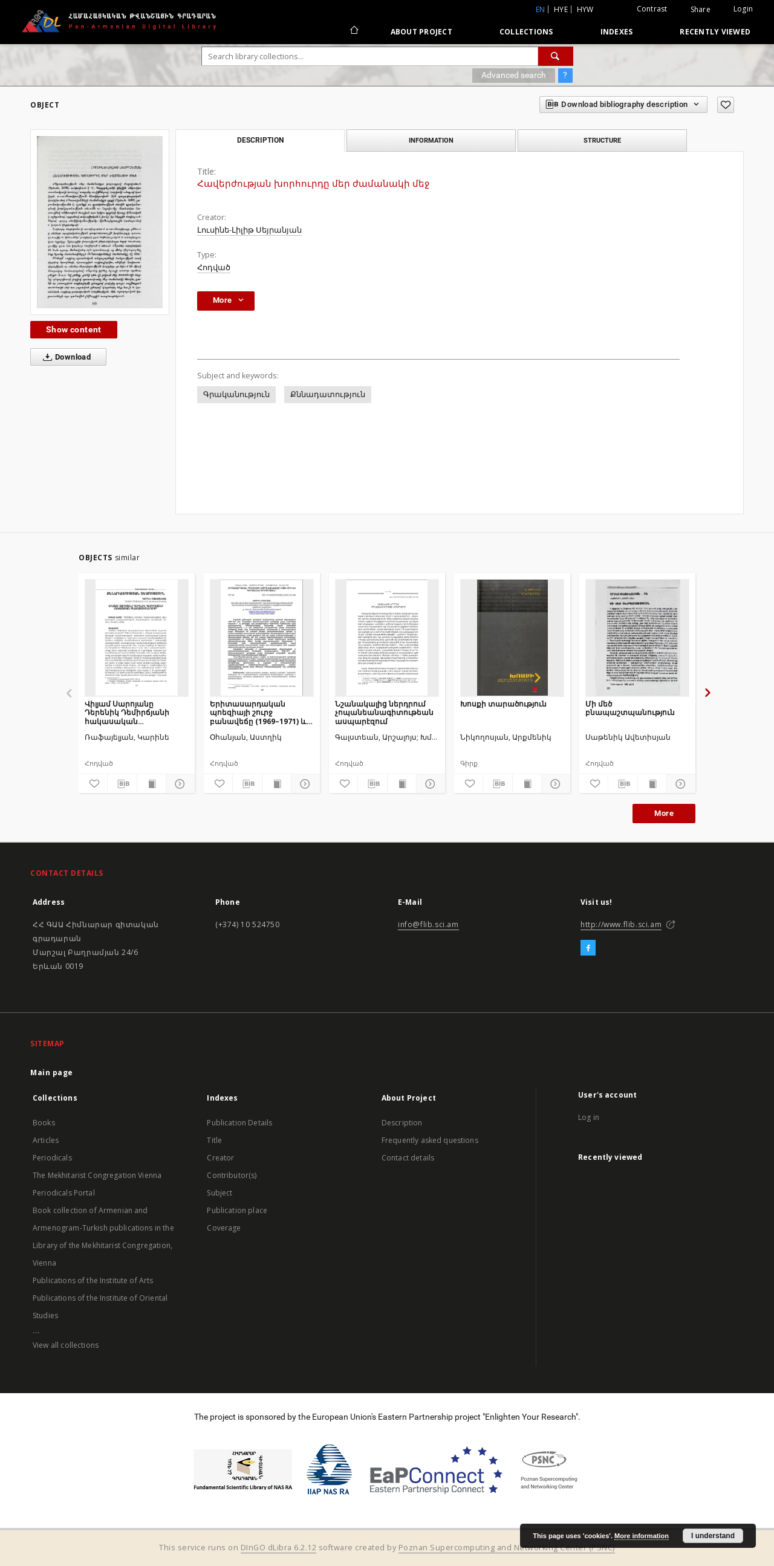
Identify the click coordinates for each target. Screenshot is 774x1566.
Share (701, 10)
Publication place (237, 1210)
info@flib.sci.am (428, 924)
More (664, 813)
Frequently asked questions (430, 1140)
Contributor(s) (231, 1175)
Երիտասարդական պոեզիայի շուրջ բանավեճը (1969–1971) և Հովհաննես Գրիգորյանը (258, 712)
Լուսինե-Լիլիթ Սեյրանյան (249, 230)
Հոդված (213, 267)
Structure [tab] (602, 140)
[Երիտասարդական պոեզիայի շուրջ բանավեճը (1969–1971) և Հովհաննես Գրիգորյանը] (261, 638)
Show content (74, 329)
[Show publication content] (151, 784)
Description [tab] (260, 140)
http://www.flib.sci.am (621, 924)
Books (44, 1123)
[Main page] (353, 31)
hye (561, 9)
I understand (713, 1536)
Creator (220, 1158)
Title (214, 1140)
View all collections (66, 1345)
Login (743, 9)
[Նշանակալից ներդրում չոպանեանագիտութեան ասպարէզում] (387, 638)
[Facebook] (588, 948)
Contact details (408, 1158)
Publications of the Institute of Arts (93, 1280)
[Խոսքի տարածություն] (512, 638)
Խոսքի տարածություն (503, 704)
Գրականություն (236, 394)
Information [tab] (431, 140)
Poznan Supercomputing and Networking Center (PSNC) (506, 1547)
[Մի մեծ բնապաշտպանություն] (637, 638)
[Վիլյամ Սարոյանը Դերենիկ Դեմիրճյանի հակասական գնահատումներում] (136, 638)
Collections (526, 32)
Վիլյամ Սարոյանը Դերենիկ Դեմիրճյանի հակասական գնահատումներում (127, 712)
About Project (421, 32)
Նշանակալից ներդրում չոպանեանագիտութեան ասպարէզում (384, 712)
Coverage (224, 1228)
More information (641, 1535)
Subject (219, 1193)
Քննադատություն (327, 394)
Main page (51, 1072)
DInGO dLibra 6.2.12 (279, 1547)
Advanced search (513, 75)
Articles (46, 1140)
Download (64, 357)
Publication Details (239, 1123)
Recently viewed (715, 32)
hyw (585, 9)
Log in (588, 1117)
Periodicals (52, 1158)
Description (402, 1123)
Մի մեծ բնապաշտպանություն (630, 708)
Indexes (616, 32)
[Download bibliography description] (122, 784)
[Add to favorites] (725, 105)
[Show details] (178, 784)
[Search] (555, 56)
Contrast (652, 9)
